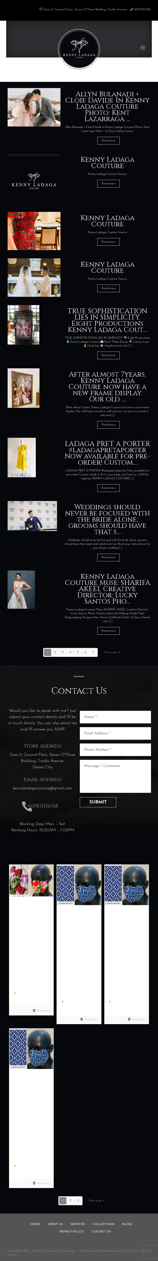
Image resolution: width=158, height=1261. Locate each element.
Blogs (127, 1224)
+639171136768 (42, 806)
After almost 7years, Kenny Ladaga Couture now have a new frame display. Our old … (107, 387)
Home (35, 1224)
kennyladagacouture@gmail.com (42, 788)
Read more (108, 140)
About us (55, 1224)
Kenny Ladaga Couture (107, 163)
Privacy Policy (71, 1231)
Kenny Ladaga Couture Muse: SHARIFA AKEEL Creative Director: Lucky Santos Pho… (107, 589)
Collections (103, 1224)
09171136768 (142, 9)
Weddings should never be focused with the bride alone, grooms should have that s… (107, 519)
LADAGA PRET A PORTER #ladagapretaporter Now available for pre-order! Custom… (107, 453)
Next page (112, 652)
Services (78, 1224)
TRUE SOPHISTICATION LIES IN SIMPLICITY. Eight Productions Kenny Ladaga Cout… (107, 321)
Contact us (101, 1231)
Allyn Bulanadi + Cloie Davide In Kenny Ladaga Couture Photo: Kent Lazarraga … (107, 106)
